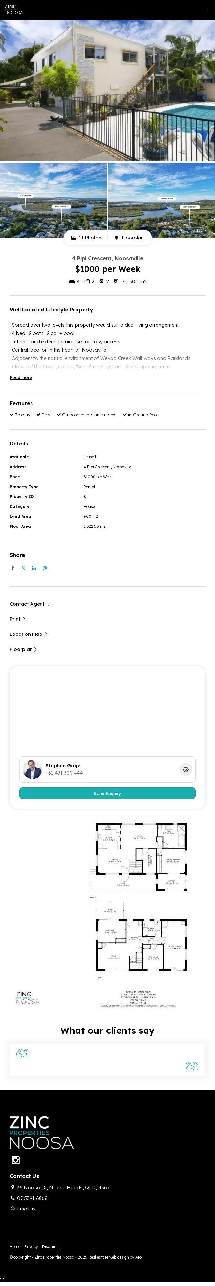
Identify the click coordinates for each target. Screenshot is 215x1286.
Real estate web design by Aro (115, 1257)
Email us (26, 1209)
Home (15, 1246)
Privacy (31, 1246)
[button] (18, 618)
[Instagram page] (16, 1160)
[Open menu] (204, 10)
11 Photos (86, 238)
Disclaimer (51, 1246)
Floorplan (129, 238)
